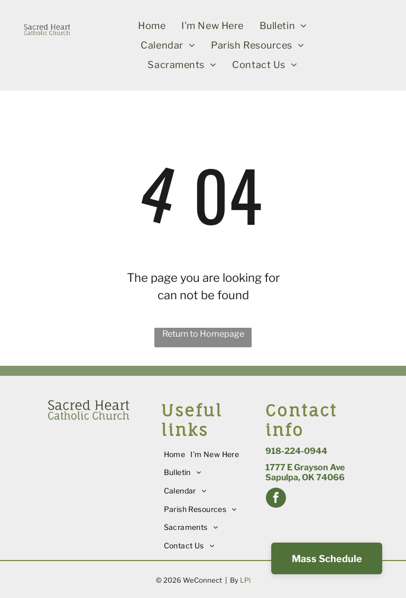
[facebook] (276, 499)
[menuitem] (151, 25)
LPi (245, 580)
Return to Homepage (203, 334)
